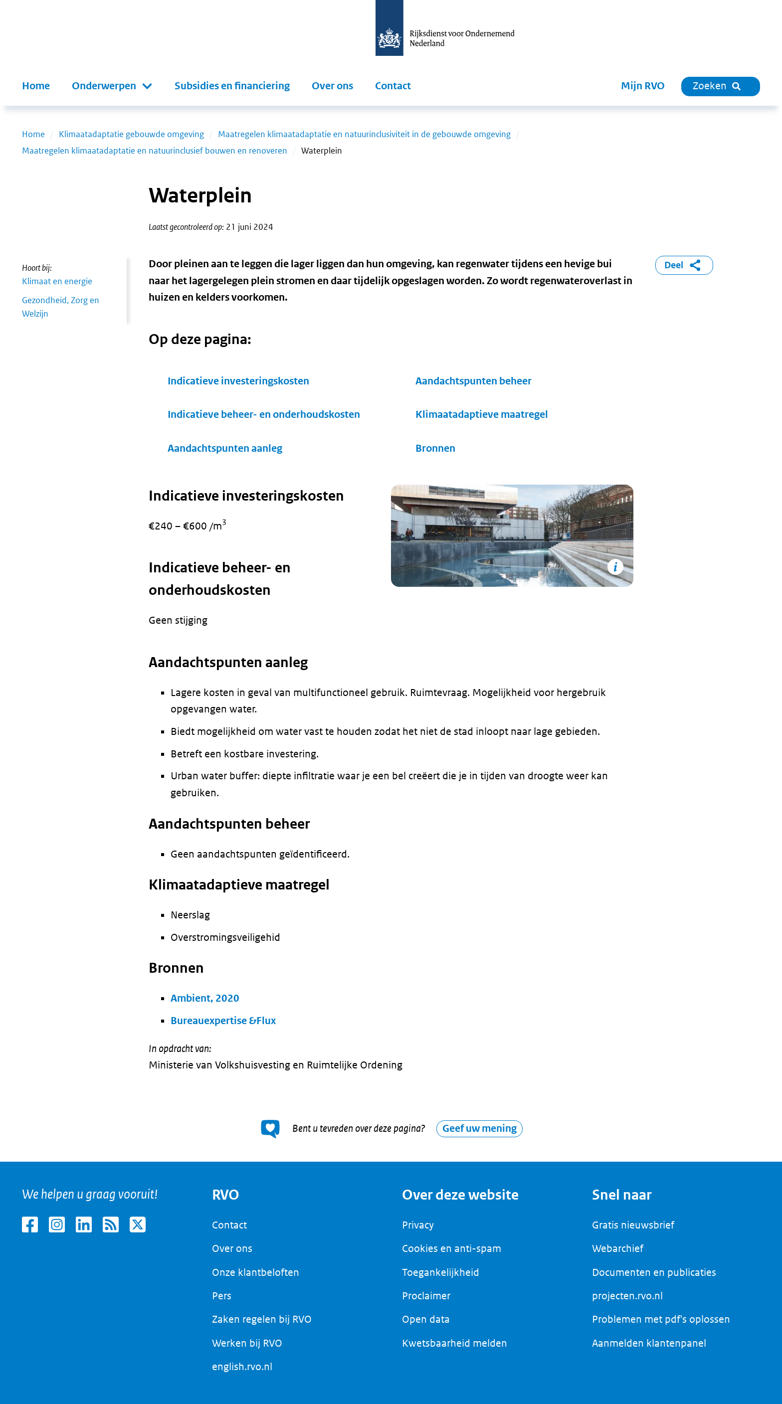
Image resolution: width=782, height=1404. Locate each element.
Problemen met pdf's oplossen (661, 1319)
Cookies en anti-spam (451, 1248)
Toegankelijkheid (440, 1272)
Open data (426, 1319)
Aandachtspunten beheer (473, 381)
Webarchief (617, 1248)
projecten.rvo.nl (627, 1296)
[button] (112, 86)
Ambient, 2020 (205, 998)
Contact (393, 86)
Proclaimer (426, 1296)
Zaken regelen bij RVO (262, 1319)
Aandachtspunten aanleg (226, 448)
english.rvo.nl (242, 1367)
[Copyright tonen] (615, 567)
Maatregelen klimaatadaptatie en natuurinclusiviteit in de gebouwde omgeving (364, 134)
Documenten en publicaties (654, 1272)
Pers (221, 1296)
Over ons (332, 86)
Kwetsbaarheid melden (454, 1343)
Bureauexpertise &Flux (223, 1021)
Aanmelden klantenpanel (649, 1343)
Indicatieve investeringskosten (238, 381)
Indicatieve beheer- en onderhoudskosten (264, 414)
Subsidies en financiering (232, 86)
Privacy (418, 1225)
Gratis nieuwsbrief (633, 1225)
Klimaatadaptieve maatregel (481, 414)
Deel (684, 265)
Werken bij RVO (247, 1343)
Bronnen (435, 448)
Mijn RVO (643, 86)
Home (36, 86)
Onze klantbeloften (255, 1272)
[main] (391, 634)
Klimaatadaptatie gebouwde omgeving (131, 134)
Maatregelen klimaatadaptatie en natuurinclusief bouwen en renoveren (154, 150)
